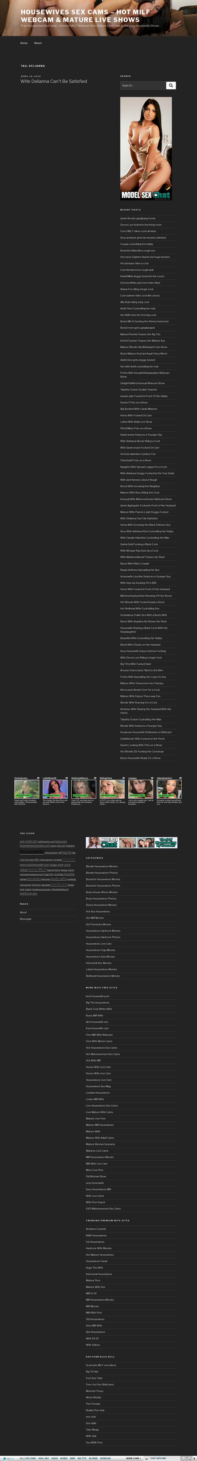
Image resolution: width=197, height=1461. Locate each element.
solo (22, 840)
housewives (37, 889)
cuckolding (71, 879)
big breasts (46, 884)
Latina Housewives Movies (101, 968)
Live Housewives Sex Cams (102, 1105)
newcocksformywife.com (34, 864)
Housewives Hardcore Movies (103, 930)
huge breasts (53, 869)
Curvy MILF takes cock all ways (138, 230)
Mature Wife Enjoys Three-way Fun (140, 695)
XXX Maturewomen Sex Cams (103, 1208)
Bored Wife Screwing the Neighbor (140, 485)
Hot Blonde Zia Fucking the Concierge (142, 750)
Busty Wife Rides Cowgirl (134, 563)
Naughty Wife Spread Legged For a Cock (143, 466)
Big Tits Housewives (97, 1002)
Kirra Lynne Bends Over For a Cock (140, 689)
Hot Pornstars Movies (98, 923)
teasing (64, 869)
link (194, 1407)
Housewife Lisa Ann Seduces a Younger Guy (145, 575)
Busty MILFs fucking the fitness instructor (144, 320)
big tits (67, 851)
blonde (69, 858)
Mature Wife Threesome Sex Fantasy (141, 682)
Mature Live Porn (96, 1118)
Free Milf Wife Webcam (99, 1034)
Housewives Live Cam (98, 943)
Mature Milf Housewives (100, 1124)
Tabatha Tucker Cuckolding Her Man (140, 718)
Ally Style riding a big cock (134, 301)
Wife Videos (93, 1344)
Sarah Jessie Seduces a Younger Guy (141, 434)
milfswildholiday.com (60, 889)
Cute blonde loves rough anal (136, 269)
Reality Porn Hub (95, 1409)
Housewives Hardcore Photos (103, 936)
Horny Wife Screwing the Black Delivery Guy (145, 524)
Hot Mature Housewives (100, 1254)
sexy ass (60, 845)
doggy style (56, 864)
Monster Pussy (94, 1390)
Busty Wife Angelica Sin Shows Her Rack (143, 620)
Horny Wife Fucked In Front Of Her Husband (145, 588)
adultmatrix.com (46, 841)
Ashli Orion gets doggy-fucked (137, 359)
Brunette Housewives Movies (103, 878)
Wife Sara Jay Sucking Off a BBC (138, 582)
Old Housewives (95, 1318)
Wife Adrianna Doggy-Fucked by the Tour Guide (147, 472)
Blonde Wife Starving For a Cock (138, 702)
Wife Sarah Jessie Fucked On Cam (139, 447)
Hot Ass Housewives (98, 910)
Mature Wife (93, 1130)
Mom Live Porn (94, 1169)
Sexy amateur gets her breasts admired (143, 237)
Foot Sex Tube (94, 1377)
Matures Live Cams (97, 1150)
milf (60, 852)
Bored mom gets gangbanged (137, 327)
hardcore (59, 883)
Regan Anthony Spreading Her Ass (139, 569)
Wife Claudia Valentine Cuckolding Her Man (144, 537)
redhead (23, 879)
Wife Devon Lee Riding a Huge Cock (141, 657)
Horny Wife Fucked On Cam (136, 414)
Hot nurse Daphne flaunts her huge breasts (145, 256)
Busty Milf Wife (94, 1015)
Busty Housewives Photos (101, 898)
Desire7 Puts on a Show (134, 401)
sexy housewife (95, 1182)
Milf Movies (92, 1305)
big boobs (61, 840)
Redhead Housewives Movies (103, 975)
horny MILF (37, 869)
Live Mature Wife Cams (99, 1111)
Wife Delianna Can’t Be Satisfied (53, 80)
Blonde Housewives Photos (102, 872)
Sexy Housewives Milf (98, 1188)
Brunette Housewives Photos (103, 885)
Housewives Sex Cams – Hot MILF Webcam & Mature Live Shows (86, 16)
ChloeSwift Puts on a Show (135, 459)
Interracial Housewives (99, 1273)
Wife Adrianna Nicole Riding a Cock (140, 440)
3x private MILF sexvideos (101, 1364)
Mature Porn (93, 1279)
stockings (59, 873)
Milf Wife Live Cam (96, 1163)
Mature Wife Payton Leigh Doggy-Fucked (144, 511)
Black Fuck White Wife (99, 1008)
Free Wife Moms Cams (99, 1040)
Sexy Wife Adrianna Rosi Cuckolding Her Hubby (146, 530)
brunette (69, 873)
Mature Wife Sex (95, 1286)
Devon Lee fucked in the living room (141, 224)
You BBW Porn (94, 1442)
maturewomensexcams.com (32, 874)
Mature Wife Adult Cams (100, 1137)
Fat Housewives (95, 1241)
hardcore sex (28, 892)
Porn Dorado (93, 1403)
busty (22, 889)
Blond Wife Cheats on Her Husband (140, 644)
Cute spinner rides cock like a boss (140, 295)
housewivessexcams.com (35, 845)
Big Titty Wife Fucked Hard (135, 663)
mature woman (51, 852)
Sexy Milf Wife (94, 1325)
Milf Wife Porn (94, 1312)
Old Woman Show (96, 1175)
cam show (29, 859)
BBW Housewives (96, 1234)
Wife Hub (91, 1435)
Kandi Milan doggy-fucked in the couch (142, 275)
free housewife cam (97, 1027)
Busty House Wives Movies (102, 891)
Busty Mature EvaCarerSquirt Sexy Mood (143, 353)
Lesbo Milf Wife (95, 1098)
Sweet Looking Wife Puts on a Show (141, 744)
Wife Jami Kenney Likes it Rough (138, 479)
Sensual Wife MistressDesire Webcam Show (146, 498)
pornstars (34, 878)
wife (36, 859)
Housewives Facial (96, 1260)
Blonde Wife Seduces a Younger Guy (141, 725)
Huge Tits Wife (94, 1267)
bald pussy (45, 879)
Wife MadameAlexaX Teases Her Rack (142, 556)
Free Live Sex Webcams (100, 1383)
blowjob (71, 884)
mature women (46, 859)
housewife (32, 851)
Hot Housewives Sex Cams (101, 1047)
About (38, 42)
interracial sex (25, 884)
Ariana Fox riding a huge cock (136, 288)
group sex (46, 889)
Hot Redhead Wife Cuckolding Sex (139, 607)
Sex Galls (91, 1422)
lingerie (28, 889)
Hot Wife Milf (93, 1059)
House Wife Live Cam (98, 1066)
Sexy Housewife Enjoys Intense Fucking (143, 650)
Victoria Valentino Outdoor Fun (138, 453)
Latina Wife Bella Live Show (136, 421)
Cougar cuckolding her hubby (136, 243)
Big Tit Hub (92, 1371)
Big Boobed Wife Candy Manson (138, 408)
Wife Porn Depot (95, 1201)
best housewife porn (97, 995)
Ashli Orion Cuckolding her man (138, 307)
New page (25, 918)
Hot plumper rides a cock (134, 262)
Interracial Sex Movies (98, 962)
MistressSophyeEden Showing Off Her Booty (146, 595)
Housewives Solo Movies (100, 956)
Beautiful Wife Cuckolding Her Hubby (141, 637)
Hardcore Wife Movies (99, 1247)
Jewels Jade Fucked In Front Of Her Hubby (144, 395)
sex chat (91, 1416)
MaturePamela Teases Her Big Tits (140, 333)
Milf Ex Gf (91, 1292)
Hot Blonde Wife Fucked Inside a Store (142, 601)
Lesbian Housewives (98, 1092)
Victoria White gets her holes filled (140, 282)
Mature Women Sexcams (100, 1143)
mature (71, 869)
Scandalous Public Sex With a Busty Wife (143, 614)
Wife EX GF (92, 1337)
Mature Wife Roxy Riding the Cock (139, 492)
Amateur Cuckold (96, 1228)
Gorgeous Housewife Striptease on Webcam (146, 731)
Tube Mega (92, 1429)
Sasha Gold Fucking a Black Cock (139, 543)
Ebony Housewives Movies (101, 904)
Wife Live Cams (95, 1195)
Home (24, 42)
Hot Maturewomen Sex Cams (103, 1053)
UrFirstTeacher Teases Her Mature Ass (142, 340)
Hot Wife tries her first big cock (138, 314)
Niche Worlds (93, 1396)
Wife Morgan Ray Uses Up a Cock (139, 550)
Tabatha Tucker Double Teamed (138, 389)
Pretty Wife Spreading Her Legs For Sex (143, 676)
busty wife (58, 878)
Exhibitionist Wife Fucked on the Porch (142, 738)
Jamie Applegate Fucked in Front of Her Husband (148, 504)
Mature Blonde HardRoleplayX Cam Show (143, 346)
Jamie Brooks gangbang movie (138, 217)
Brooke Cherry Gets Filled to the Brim (141, 669)
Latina (53, 845)
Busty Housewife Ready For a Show (140, 757)
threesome (70, 845)
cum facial (57, 859)
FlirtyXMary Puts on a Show (136, 427)
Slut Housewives (95, 1331)
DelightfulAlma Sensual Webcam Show (142, 382)
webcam (31, 840)
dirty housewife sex (97, 1021)
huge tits (48, 873)
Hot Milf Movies (95, 917)
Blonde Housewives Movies (102, 865)
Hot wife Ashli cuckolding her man (139, 365)
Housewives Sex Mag (98, 1085)
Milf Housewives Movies (100, 1156)
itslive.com (36, 884)
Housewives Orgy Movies (100, 949)
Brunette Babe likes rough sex (137, 250)
